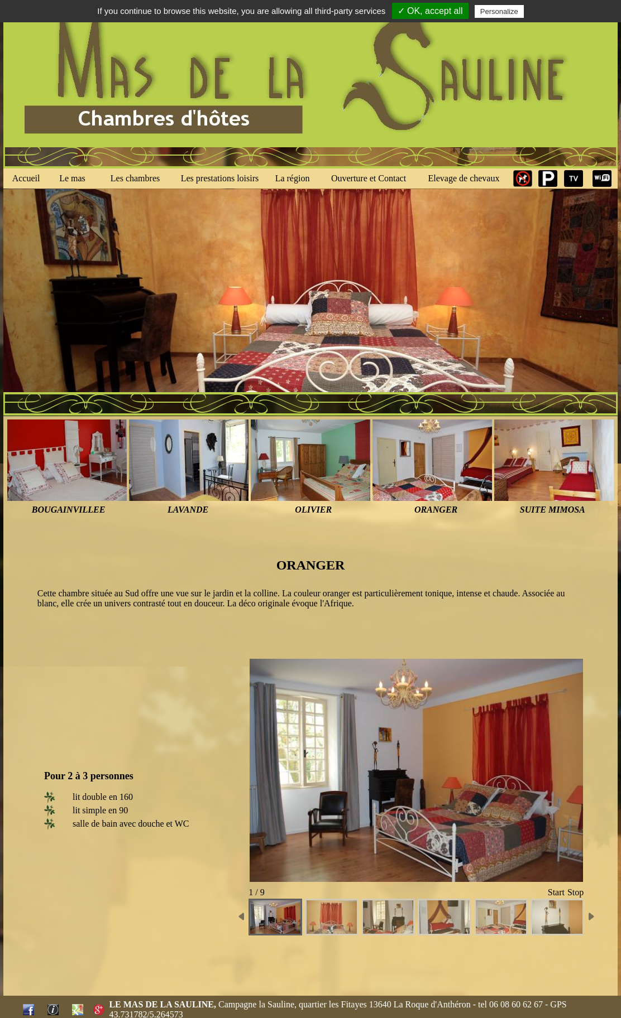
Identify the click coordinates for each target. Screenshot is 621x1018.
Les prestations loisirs (220, 178)
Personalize (499, 11)
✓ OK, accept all (430, 11)
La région (292, 178)
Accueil (26, 178)
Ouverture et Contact (368, 178)
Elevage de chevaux (464, 178)
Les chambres (135, 178)
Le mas (72, 178)
